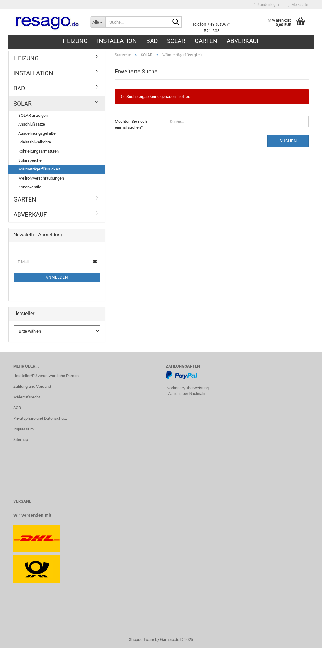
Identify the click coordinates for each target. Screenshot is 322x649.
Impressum (23, 430)
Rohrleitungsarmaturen (38, 152)
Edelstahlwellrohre (34, 143)
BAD (152, 41)
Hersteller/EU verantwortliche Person (46, 377)
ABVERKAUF (243, 41)
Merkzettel (298, 5)
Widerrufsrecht (26, 398)
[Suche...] (97, 22)
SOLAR (176, 41)
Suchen (288, 142)
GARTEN (206, 41)
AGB (17, 409)
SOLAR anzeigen (33, 116)
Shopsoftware (141, 640)
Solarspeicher (30, 161)
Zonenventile (29, 188)
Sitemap (20, 440)
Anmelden (57, 278)
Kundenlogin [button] (266, 5)
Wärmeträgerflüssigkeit (39, 170)
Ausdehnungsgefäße (37, 134)
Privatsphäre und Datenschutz (40, 419)
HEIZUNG (75, 41)
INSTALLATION (117, 41)
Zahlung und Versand (32, 387)
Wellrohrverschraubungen (41, 179)
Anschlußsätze (31, 125)
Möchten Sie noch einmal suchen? (131, 125)
